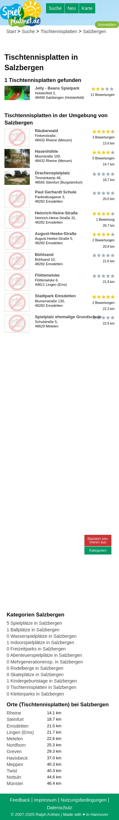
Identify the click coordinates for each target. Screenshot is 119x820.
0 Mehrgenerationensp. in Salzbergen (45, 661)
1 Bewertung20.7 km (103, 219)
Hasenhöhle (46, 151)
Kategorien (97, 550)
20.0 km (103, 195)
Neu (72, 8)
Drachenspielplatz (52, 173)
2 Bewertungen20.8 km (103, 240)
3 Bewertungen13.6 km (103, 137)
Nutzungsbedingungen (83, 800)
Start (11, 31)
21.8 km (103, 279)
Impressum (45, 800)
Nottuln (14, 777)
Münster (15, 783)
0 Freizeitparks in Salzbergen (36, 648)
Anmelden (107, 24)
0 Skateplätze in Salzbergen (35, 674)
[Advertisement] (59, 394)
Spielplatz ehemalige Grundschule (68, 316)
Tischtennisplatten (59, 31)
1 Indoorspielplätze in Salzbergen (40, 642)
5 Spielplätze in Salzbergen (34, 623)
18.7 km (103, 176)
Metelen (15, 738)
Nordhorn (16, 745)
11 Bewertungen (102, 92)
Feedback (20, 800)
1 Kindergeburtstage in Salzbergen (42, 680)
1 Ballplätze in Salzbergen (33, 629)
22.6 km (103, 320)
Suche (55, 8)
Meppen (15, 764)
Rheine (14, 713)
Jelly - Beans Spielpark (57, 88)
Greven (14, 751)
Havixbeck (17, 758)
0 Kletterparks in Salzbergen (35, 693)
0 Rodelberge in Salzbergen (35, 668)
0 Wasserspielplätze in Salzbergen (41, 636)
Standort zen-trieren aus (98, 540)
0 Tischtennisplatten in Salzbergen (41, 687)
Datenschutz (59, 807)
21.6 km (103, 258)
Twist (12, 770)
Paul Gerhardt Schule (55, 192)
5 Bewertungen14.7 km (103, 158)
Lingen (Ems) (20, 732)
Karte (87, 8)
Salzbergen (94, 31)
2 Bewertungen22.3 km (103, 302)
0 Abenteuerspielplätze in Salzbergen (44, 655)
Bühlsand (44, 254)
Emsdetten (18, 726)
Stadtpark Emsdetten (55, 295)
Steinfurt (15, 719)
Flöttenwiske (47, 275)
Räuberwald (46, 130)
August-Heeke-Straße (55, 233)
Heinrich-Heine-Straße (56, 213)
